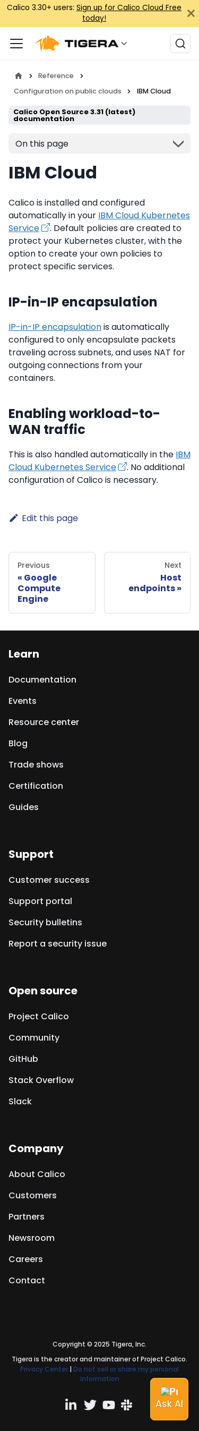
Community (33, 1038)
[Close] (191, 13)
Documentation (42, 680)
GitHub (23, 1059)
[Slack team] (127, 1405)
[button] (84, 43)
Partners (26, 1217)
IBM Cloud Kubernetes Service (99, 460)
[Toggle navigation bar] (16, 44)
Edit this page (43, 518)
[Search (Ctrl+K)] (180, 43)
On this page (41, 144)
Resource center (43, 722)
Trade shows (36, 765)
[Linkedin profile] (71, 1405)
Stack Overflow (41, 1080)
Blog (18, 743)
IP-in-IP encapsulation (54, 327)
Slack (20, 1101)
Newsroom (31, 1238)
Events (22, 701)
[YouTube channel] (108, 1405)
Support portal (40, 901)
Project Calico (38, 1016)
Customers (32, 1195)
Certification (35, 786)
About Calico (36, 1174)
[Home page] (18, 75)
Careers (25, 1259)
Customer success (49, 880)
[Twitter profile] (90, 1405)
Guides (23, 807)
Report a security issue (57, 944)
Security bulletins (45, 922)
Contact (26, 1280)
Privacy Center (44, 1369)
